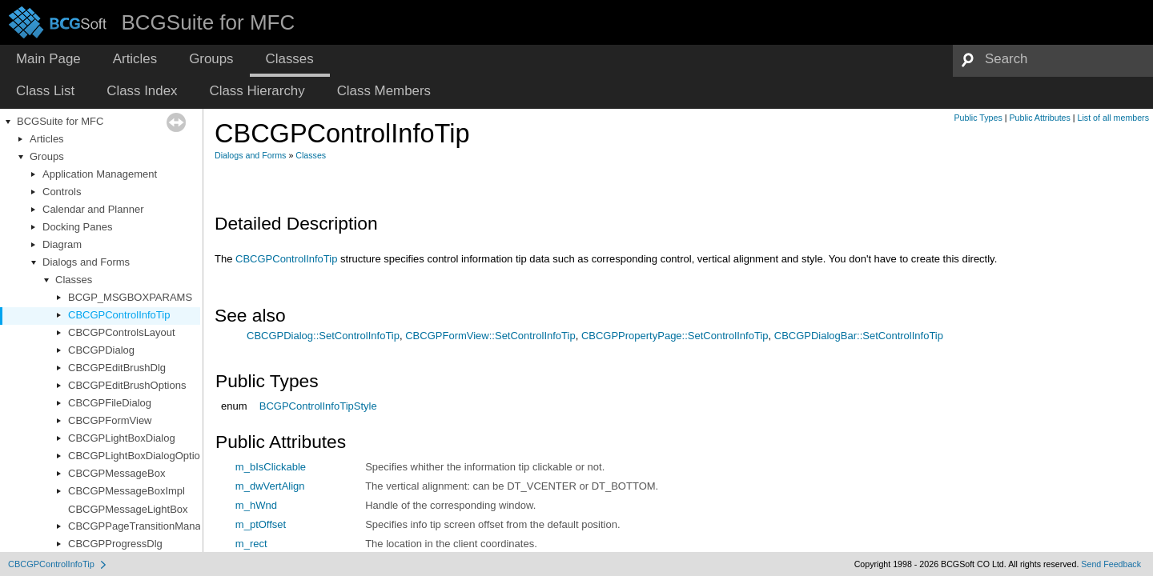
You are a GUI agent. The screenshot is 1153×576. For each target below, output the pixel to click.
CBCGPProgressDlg (115, 544)
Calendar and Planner (92, 209)
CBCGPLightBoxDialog (121, 438)
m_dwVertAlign (270, 486)
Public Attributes (1039, 117)
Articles (47, 139)
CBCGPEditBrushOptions (127, 385)
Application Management (99, 174)
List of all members (1113, 117)
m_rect (251, 544)
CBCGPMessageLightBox (128, 509)
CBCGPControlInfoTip (119, 315)
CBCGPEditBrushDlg (117, 368)
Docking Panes (77, 227)
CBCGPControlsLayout (121, 332)
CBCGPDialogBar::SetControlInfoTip (858, 336)
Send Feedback (1111, 564)
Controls (61, 192)
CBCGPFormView (110, 420)
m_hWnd (256, 505)
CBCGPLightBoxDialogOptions (139, 456)
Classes (73, 280)
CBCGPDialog (101, 350)
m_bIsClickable (270, 467)
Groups (47, 156)
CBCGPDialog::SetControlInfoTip (323, 336)
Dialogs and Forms (86, 262)
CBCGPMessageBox (116, 473)
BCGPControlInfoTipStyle (318, 406)
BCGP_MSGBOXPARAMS (130, 297)
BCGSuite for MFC (60, 121)
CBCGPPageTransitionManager (142, 526)
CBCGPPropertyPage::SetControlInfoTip (675, 336)
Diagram (62, 244)
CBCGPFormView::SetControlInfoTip (490, 336)
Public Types (978, 117)
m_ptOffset (260, 524)
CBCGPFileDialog (109, 403)
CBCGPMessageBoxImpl (126, 491)
